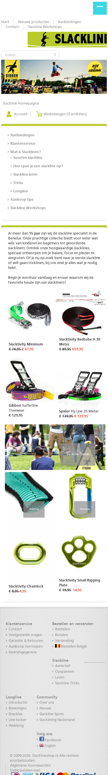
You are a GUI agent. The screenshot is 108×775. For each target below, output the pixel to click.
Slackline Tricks (67, 683)
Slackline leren (25, 174)
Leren (59, 677)
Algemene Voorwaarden (30, 765)
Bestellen (62, 629)
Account (21, 114)
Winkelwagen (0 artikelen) (65, 114)
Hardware (85, 509)
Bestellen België (71, 646)
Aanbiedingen (69, 22)
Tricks (18, 183)
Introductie (18, 703)
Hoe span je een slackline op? (38, 166)
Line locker (17, 720)
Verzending (64, 641)
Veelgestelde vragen (25, 635)
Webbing (34, 509)
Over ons (46, 703)
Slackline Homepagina (21, 103)
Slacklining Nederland (57, 720)
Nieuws (45, 708)
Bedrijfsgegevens (23, 652)
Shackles (15, 714)
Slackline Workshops (45, 27)
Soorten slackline (27, 158)
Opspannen (64, 672)
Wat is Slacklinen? (25, 152)
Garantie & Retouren (26, 641)
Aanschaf (62, 666)
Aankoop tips (21, 200)
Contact (12, 27)
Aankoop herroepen (26, 646)
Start (5, 22)
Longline (20, 191)
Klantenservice (22, 144)
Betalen (61, 635)
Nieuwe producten (33, 22)
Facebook (50, 739)
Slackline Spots (51, 714)
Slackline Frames (78, 454)
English (47, 746)
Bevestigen (17, 708)
